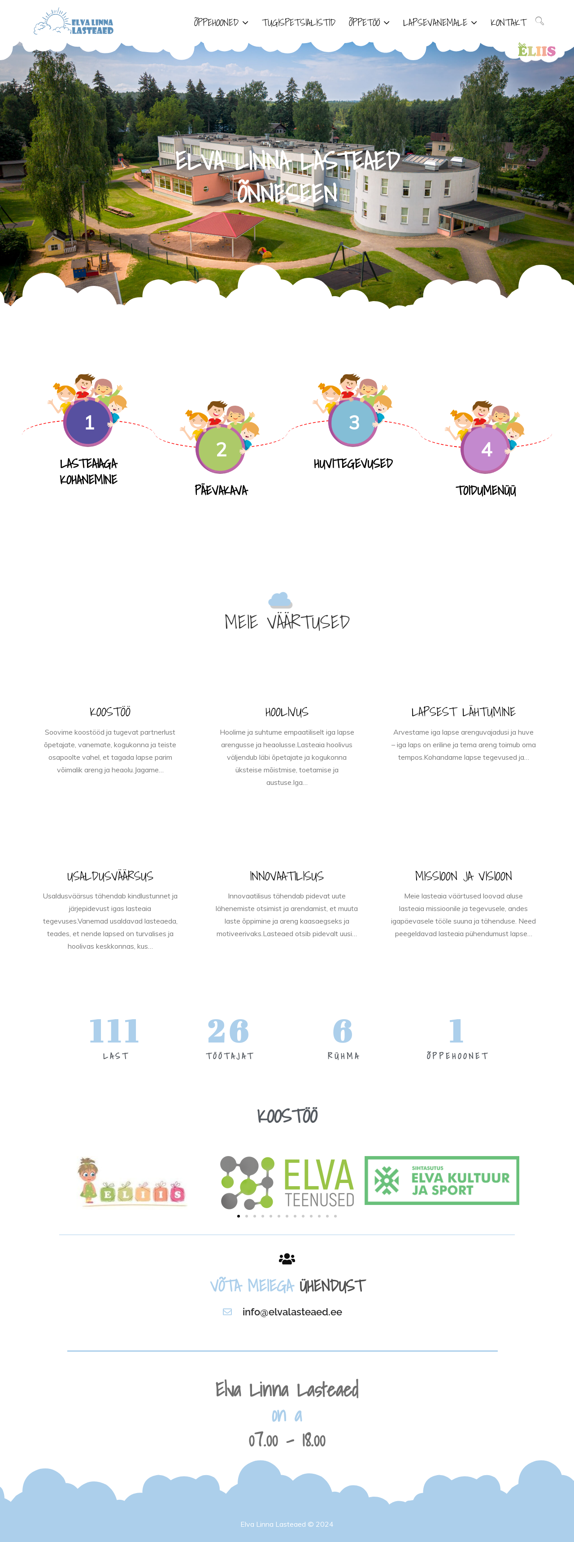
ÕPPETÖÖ (364, 22)
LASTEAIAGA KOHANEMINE (88, 471)
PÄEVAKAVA (221, 490)
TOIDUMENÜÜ (486, 490)
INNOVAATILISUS (287, 876)
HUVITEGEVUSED (353, 463)
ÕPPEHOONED (216, 22)
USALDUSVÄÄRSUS (110, 876)
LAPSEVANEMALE (435, 22)
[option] (287, 175)
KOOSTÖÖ (110, 711)
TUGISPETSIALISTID (298, 22)
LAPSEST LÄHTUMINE (464, 711)
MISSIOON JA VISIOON (463, 876)
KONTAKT (508, 22)
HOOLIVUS (287, 711)
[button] (238, 1216)
